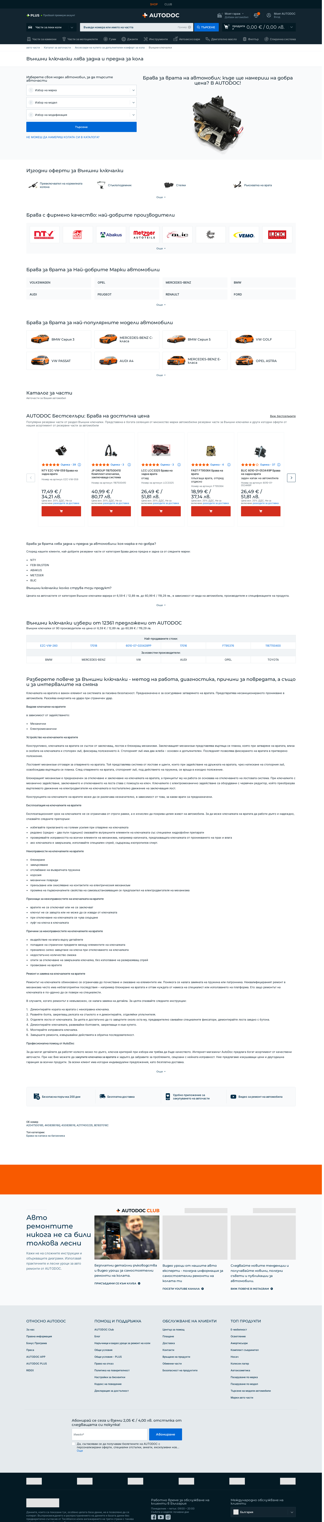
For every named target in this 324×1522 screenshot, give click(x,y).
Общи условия (103, 1332)
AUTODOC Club (104, 1312)
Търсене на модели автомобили (251, 1373)
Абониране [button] (165, 1417)
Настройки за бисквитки (109, 1359)
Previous (31, 478)
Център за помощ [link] (173, 1312)
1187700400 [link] (273, 637)
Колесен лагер (240, 1346)
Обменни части (172, 1346)
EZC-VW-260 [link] (49, 637)
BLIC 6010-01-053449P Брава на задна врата (261, 474)
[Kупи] (61, 511)
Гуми (112, 39)
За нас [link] (30, 1312)
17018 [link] (93, 637)
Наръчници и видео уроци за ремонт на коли (122, 1325)
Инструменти (158, 39)
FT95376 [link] (228, 637)
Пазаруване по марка (244, 1359)
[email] (109, 1417)
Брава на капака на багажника (45, 1118)
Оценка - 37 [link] (267, 464)
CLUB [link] (168, 4)
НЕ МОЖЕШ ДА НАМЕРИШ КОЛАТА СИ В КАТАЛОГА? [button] (63, 137)
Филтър (253, 39)
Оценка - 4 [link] (217, 464)
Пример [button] (182, 27)
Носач (234, 1339)
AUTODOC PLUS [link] (36, 1346)
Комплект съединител (245, 1332)
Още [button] (80, 1433)
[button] (232, 15)
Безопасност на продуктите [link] (180, 1352)
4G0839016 (68, 1107)
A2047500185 (34, 1107)
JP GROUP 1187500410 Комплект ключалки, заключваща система (106, 474)
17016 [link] (183, 637)
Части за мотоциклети (82, 39)
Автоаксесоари (189, 39)
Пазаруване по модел (244, 1366)
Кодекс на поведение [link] (108, 1366)
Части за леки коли (48, 27)
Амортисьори (239, 1325)
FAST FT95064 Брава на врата (211, 476)
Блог (97, 1318)
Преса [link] (30, 1332)
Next (291, 478)
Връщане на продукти (176, 1339)
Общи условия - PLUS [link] (108, 1339)
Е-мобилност (239, 1312)
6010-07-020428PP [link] (138, 637)
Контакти (168, 1332)
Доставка (169, 1325)
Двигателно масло (224, 39)
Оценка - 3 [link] (117, 464)
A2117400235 (85, 1107)
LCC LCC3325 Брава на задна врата (161, 474)
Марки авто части (242, 1380)
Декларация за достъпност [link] (111, 1373)
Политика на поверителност (112, 1352)
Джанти (132, 39)
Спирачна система (283, 39)
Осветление (238, 1318)
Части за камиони (44, 39)
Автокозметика (240, 1352)
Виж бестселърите (283, 416)
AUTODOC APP (35, 1339)
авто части (33, 47)
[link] (50, 15)
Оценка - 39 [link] (68, 464)
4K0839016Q (52, 1107)
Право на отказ (104, 1346)
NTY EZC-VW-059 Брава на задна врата (60, 472)
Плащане (168, 1318)
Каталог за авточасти (57, 47)
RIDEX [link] (30, 1352)
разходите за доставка (66, 503)
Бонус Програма (36, 1325)
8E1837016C (101, 1107)
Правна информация (39, 1318)
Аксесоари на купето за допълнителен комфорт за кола (110, 47)
